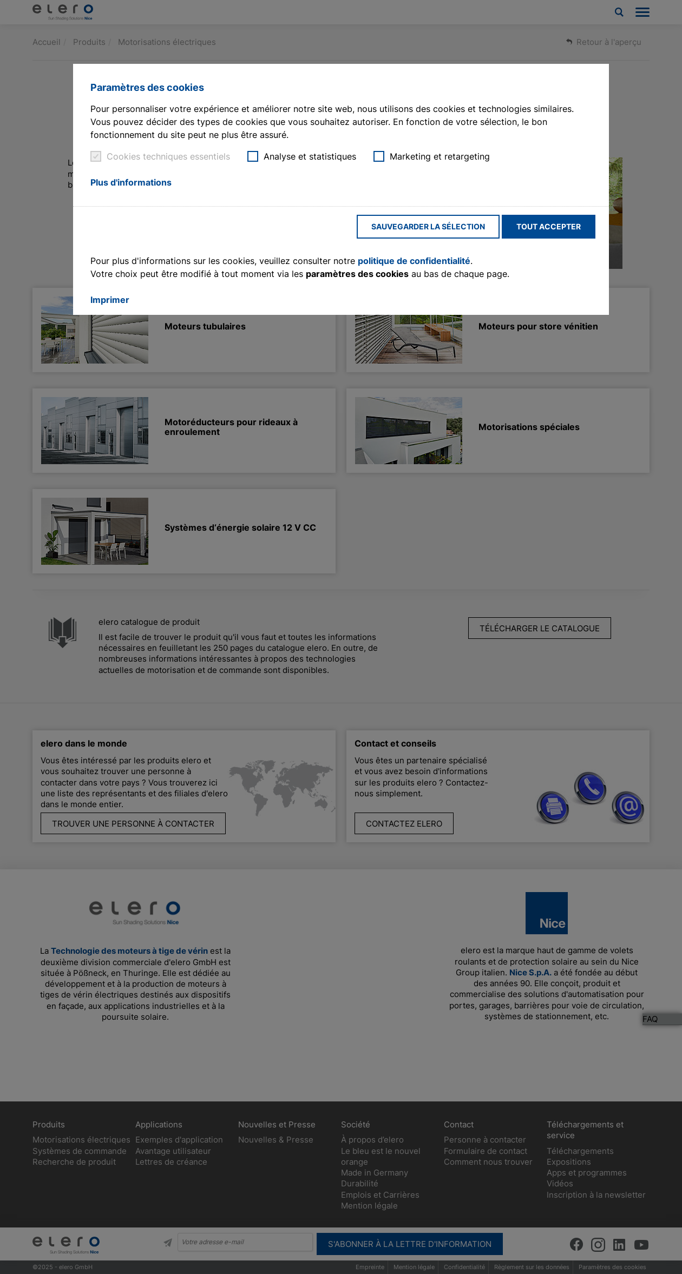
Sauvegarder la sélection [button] (428, 226)
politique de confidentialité (414, 260)
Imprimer (109, 299)
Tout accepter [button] (548, 226)
